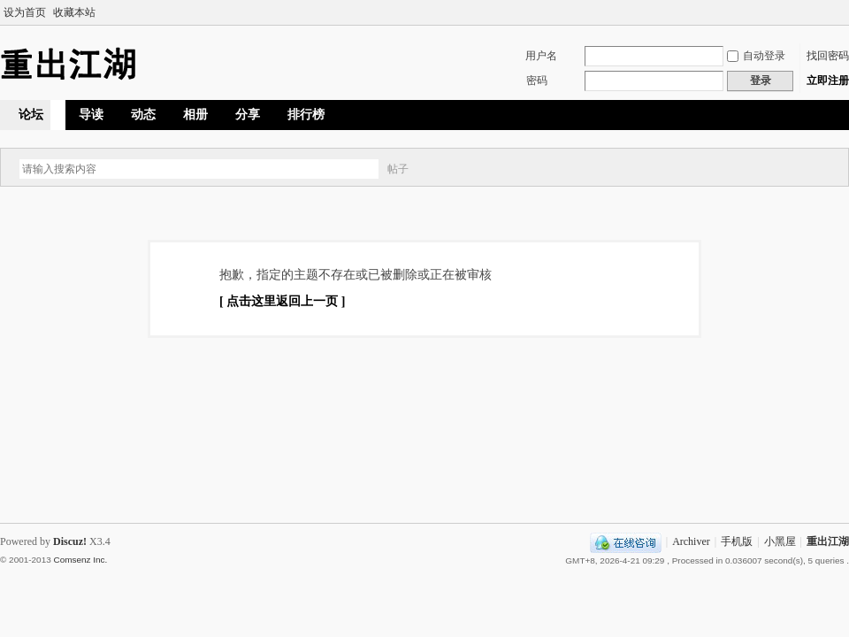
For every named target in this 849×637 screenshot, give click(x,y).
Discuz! (70, 541)
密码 (536, 80)
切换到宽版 (839, 12)
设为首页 (25, 12)
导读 (91, 114)
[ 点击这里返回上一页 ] (282, 301)
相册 (195, 114)
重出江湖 (828, 541)
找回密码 (828, 56)
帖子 (398, 169)
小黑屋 (780, 541)
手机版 (737, 541)
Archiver (691, 541)
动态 (143, 114)
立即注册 (828, 80)
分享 (247, 114)
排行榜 (306, 114)
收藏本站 (74, 12)
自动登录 (756, 56)
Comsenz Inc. (80, 559)
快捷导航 (788, 114)
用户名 (541, 56)
